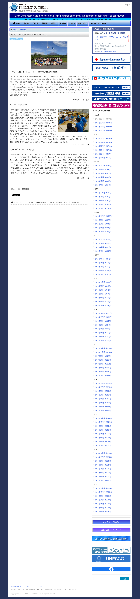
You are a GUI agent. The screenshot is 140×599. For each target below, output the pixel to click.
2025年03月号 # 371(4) (103, 154)
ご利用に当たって (30, 586)
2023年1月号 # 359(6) (103, 208)
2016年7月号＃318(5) (103, 395)
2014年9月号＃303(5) (103, 461)
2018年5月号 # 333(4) (103, 333)
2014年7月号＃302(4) (103, 469)
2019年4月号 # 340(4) (103, 298)
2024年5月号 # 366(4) (103, 177)
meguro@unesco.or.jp (108, 51)
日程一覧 (35, 23)
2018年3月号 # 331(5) (103, 336)
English (127, 5)
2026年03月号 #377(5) (103, 127)
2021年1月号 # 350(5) (103, 251)
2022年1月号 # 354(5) (103, 231)
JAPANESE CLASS (98, 23)
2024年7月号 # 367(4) (103, 173)
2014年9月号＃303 (16, 39)
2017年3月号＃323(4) (103, 371)
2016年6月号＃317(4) (103, 399)
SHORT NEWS (19, 29)
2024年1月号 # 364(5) (103, 185)
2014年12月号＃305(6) (103, 453)
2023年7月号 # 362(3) (103, 197)
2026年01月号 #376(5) (103, 130)
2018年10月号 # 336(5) (103, 317)
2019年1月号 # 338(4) (103, 305)
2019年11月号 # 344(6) (103, 282)
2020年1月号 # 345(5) (103, 274)
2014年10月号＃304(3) (103, 457)
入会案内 (63, 23)
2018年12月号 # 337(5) (103, 313)
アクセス (72, 23)
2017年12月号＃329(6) (103, 348)
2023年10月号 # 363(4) (103, 193)
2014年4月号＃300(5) (103, 473)
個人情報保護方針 (16, 586)
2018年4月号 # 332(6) (103, 329)
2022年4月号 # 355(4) (103, 228)
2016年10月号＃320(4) (103, 387)
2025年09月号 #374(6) (103, 142)
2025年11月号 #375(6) (103, 138)
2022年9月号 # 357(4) (103, 220)
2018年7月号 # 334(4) (103, 325)
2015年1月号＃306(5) (103, 445)
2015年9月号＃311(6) (103, 426)
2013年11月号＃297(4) (103, 488)
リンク (40, 586)
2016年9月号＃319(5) (103, 391)
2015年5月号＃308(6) (103, 438)
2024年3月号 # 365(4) (103, 181)
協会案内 (26, 23)
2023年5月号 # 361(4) (103, 200)
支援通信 (45, 23)
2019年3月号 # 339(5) (103, 301)
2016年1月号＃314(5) (103, 410)
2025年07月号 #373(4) (103, 146)
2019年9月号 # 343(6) (103, 286)
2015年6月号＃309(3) (103, 434)
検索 (124, 579)
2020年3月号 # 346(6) (103, 270)
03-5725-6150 (114, 32)
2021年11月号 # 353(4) (103, 239)
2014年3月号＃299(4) (103, 476)
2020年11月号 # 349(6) (103, 259)
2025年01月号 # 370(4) (103, 158)
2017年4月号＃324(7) (103, 368)
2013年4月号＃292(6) (103, 508)
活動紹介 (54, 23)
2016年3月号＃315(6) (103, 406)
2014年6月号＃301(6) (103, 465)
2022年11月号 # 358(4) (103, 216)
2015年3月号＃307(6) (103, 441)
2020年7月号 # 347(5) (103, 267)
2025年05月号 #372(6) (103, 150)
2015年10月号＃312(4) (103, 422)
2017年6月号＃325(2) (103, 364)
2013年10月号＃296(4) (103, 492)
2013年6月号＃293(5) (103, 504)
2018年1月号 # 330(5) (103, 340)
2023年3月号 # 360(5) (103, 204)
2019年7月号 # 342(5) (103, 290)
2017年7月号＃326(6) (103, 360)
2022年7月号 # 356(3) (103, 224)
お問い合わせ (82, 23)
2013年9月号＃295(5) (103, 496)
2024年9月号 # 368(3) (103, 169)
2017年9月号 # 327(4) (103, 356)
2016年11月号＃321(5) (103, 383)
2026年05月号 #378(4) (103, 123)
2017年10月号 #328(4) (103, 352)
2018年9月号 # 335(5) (103, 321)
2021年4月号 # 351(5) (103, 247)
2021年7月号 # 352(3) (103, 243)
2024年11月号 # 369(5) (103, 165)
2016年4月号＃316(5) (103, 403)
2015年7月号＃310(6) (103, 430)
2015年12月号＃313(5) (103, 418)
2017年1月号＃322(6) (103, 375)
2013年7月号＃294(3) (103, 500)
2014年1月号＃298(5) (103, 480)
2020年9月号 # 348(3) (103, 263)
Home (16, 23)
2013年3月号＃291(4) (103, 511)
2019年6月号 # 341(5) (103, 294)
